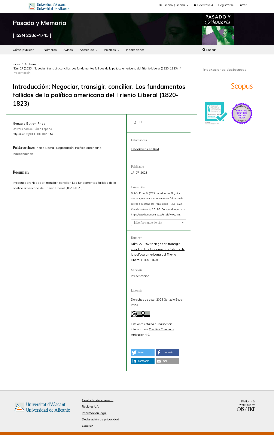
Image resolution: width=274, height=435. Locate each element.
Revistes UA (203, 5)
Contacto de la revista (97, 400)
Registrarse (226, 5)
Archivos (30, 64)
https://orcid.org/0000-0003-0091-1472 (33, 133)
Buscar (209, 50)
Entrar (243, 5)
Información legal (94, 413)
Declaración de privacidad (100, 419)
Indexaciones (135, 50)
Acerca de (87, 50)
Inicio (16, 64)
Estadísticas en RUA (145, 149)
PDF (140, 122)
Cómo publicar (23, 50)
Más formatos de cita (148, 223)
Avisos (68, 50)
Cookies (87, 426)
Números (50, 50)
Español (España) (172, 5)
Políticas (110, 50)
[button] (143, 352)
